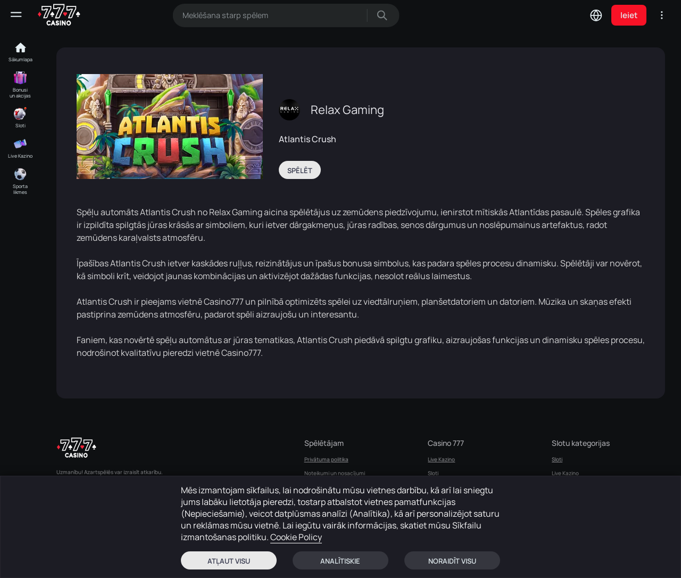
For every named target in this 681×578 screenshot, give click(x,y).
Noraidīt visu (452, 561)
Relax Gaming (347, 110)
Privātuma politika (326, 459)
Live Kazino (441, 459)
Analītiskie (340, 561)
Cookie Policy (296, 537)
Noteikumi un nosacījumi (334, 473)
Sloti (433, 473)
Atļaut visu (228, 561)
